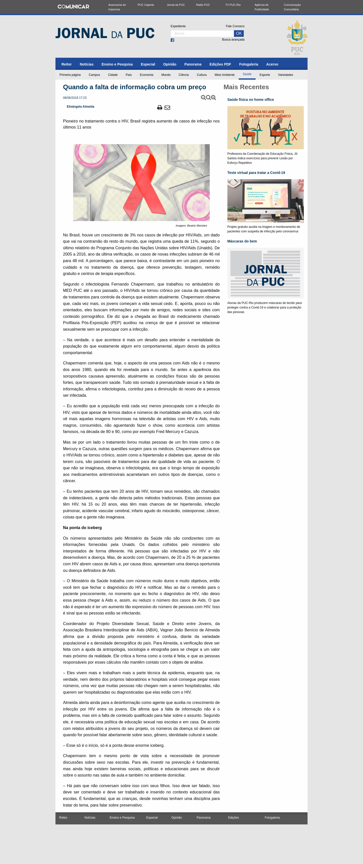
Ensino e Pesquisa (117, 64)
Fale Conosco (235, 26)
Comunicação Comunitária (292, 7)
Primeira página (70, 75)
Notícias (86, 64)
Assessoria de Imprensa (117, 7)
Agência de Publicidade (262, 7)
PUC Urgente (146, 4)
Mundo (166, 75)
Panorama (193, 64)
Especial (148, 64)
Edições (233, 817)
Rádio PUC (203, 4)
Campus (94, 75)
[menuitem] (66, 64)
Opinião (169, 64)
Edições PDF (220, 64)
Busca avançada (233, 39)
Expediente (178, 26)
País (129, 75)
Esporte (265, 75)
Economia (146, 75)
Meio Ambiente (225, 75)
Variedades (285, 75)
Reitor (67, 64)
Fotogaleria (248, 64)
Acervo (272, 64)
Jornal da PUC (176, 4)
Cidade (113, 75)
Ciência (184, 75)
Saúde (247, 74)
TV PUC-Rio (233, 4)
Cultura (202, 75)
